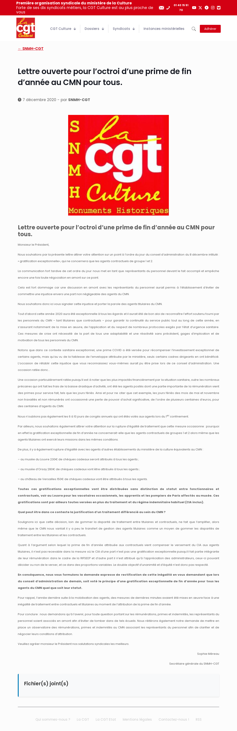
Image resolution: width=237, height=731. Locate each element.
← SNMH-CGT (31, 48)
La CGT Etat (106, 719)
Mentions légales (137, 719)
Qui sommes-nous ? (52, 719)
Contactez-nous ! (174, 719)
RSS (199, 719)
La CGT (83, 719)
